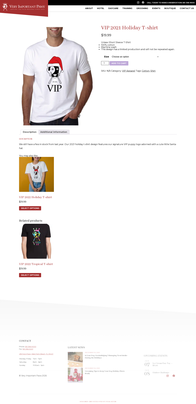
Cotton (145, 71)
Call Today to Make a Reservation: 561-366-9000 (171, 3)
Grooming (142, 8)
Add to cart (118, 63)
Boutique (170, 8)
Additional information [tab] (53, 132)
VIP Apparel (128, 71)
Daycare (113, 8)
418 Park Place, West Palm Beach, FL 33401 (36, 367)
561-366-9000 (30, 360)
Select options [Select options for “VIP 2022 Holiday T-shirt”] (30, 208)
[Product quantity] (105, 63)
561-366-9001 (28, 362)
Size (106, 56)
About (89, 8)
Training (127, 8)
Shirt (153, 71)
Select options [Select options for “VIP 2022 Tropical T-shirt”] (30, 275)
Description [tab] (29, 132)
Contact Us (187, 8)
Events (156, 8)
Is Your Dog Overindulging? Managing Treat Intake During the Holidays (106, 371)
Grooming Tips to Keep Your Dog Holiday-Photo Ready (105, 386)
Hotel (100, 8)
